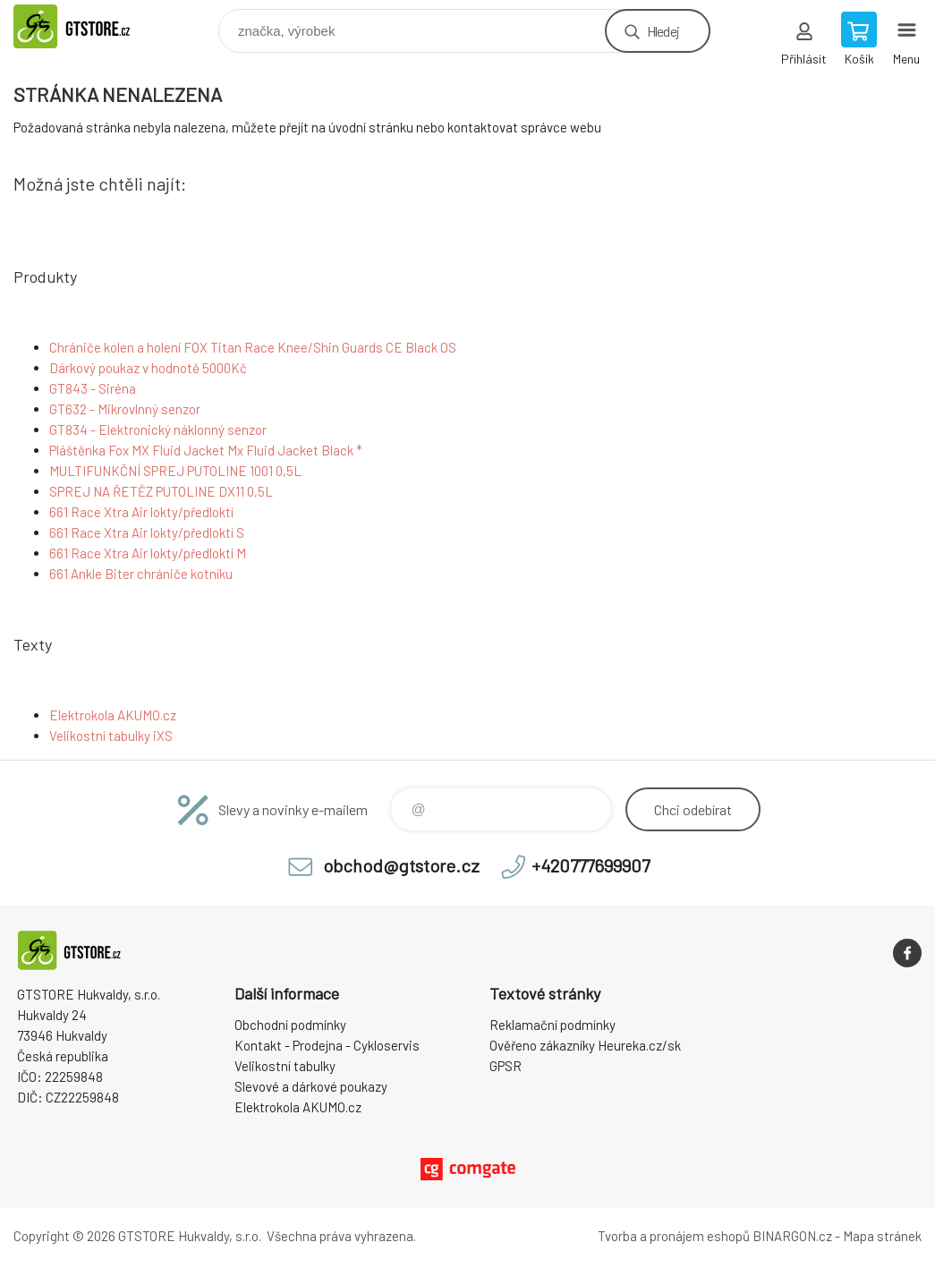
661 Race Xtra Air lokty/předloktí (141, 512)
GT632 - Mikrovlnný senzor (124, 409)
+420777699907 (590, 865)
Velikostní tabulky (285, 1066)
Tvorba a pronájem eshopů (674, 1236)
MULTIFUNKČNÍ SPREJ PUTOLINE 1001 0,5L (175, 471)
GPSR (505, 1066)
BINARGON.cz (792, 1236)
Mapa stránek (882, 1236)
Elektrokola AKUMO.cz (112, 715)
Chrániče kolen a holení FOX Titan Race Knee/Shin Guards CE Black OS (252, 347)
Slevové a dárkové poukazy (310, 1086)
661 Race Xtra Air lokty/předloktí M (147, 553)
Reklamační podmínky (552, 1025)
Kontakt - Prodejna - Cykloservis (327, 1045)
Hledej (663, 30)
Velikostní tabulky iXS (111, 736)
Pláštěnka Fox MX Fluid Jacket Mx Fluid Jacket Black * (205, 450)
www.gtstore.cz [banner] (92, 26)
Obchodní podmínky (290, 1025)
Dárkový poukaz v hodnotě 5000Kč (148, 368)
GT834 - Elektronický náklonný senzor (158, 429)
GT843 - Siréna (92, 388)
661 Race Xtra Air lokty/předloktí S (146, 532)
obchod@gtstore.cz (401, 865)
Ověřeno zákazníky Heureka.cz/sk (585, 1045)
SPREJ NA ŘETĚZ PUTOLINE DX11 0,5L (161, 491)
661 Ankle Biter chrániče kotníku (141, 574)
